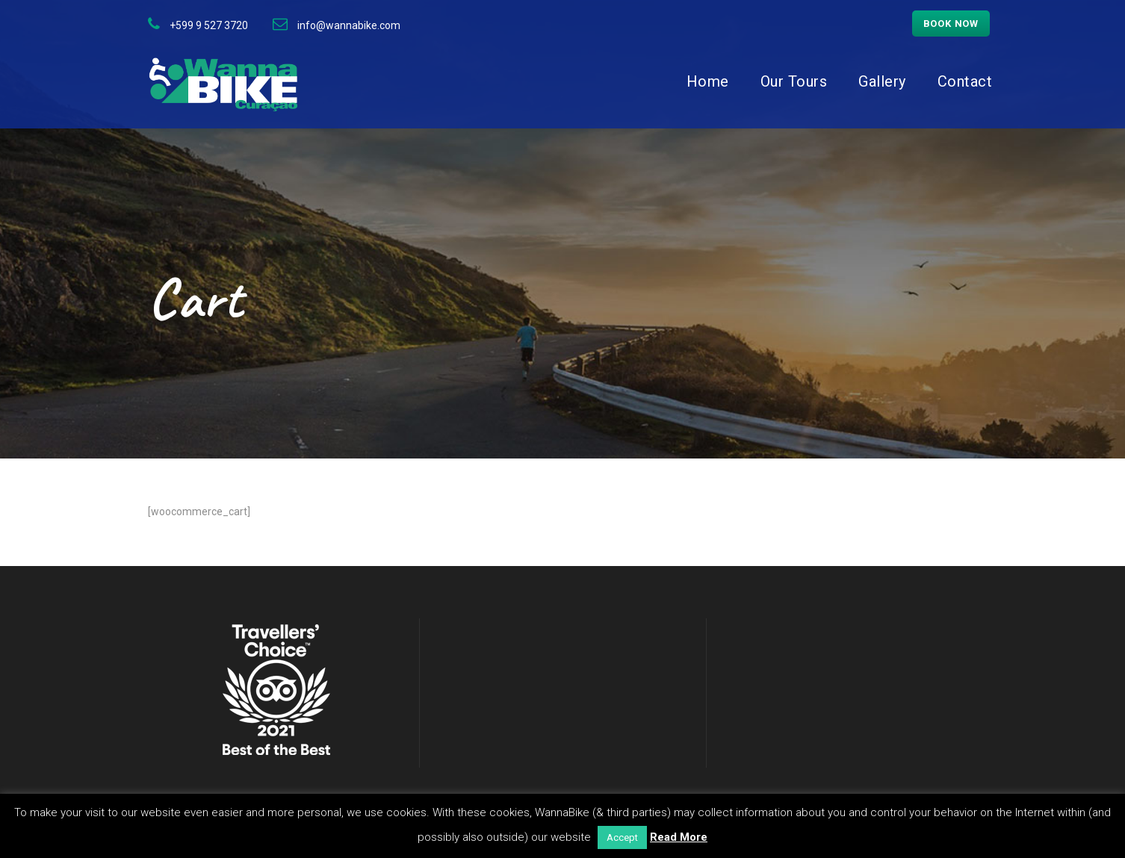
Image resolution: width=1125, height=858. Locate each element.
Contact (965, 81)
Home (708, 81)
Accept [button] (622, 837)
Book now (951, 23)
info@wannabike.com (348, 25)
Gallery (882, 81)
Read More (678, 837)
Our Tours (794, 81)
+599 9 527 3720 (209, 25)
